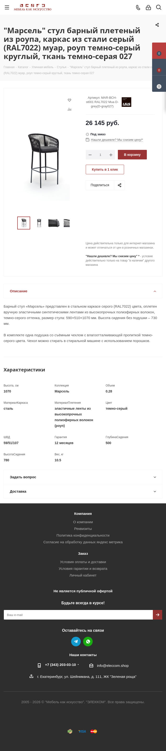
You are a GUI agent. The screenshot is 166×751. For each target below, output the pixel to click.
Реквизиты (83, 529)
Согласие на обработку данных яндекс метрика (83, 542)
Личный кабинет (83, 575)
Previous (11, 223)
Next (75, 223)
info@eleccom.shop (113, 666)
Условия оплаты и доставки (83, 562)
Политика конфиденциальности (83, 535)
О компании (83, 522)
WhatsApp (88, 641)
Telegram (76, 641)
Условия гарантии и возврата (83, 568)
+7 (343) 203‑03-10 (60, 665)
